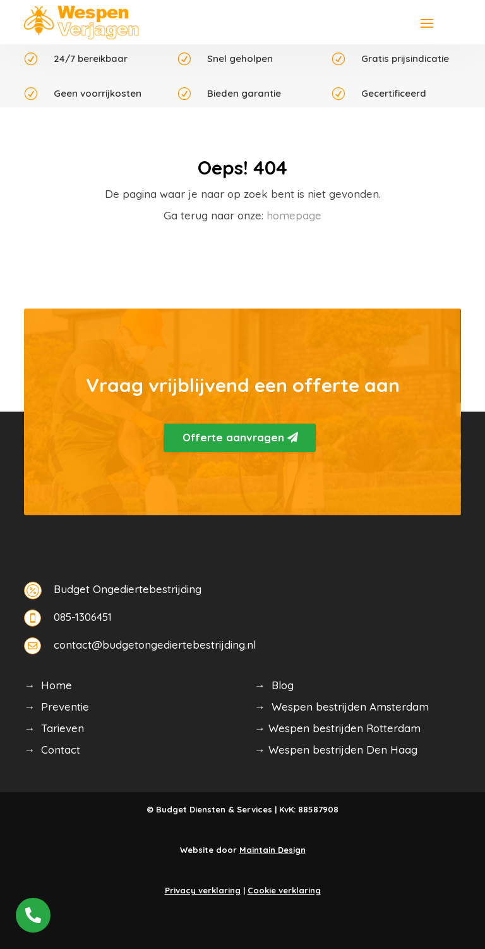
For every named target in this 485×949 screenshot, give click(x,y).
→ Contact (52, 749)
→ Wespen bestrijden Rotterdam (337, 728)
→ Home (48, 685)
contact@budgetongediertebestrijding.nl (155, 644)
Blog (283, 685)
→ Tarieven (54, 728)
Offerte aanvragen (233, 437)
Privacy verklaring (203, 890)
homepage (293, 215)
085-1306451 (83, 616)
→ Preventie (56, 706)
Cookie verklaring (284, 890)
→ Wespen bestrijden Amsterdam (341, 706)
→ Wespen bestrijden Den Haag (335, 749)
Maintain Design (272, 850)
